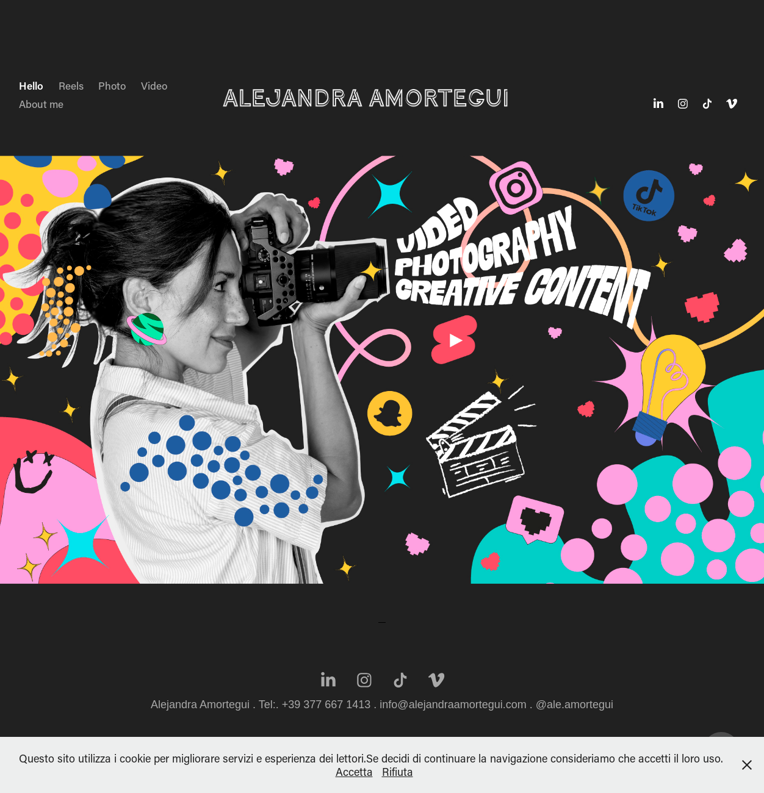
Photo (112, 85)
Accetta (354, 771)
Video (154, 85)
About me (41, 103)
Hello (31, 85)
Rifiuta (397, 771)
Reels (71, 85)
